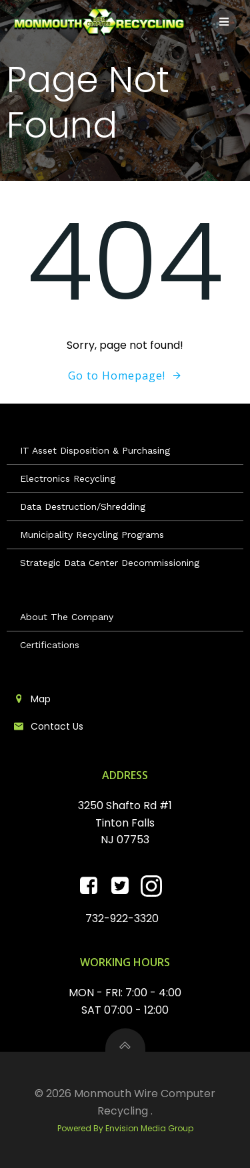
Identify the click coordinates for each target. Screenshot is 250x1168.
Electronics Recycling (67, 478)
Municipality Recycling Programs (92, 534)
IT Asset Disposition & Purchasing (95, 450)
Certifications (49, 644)
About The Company (66, 616)
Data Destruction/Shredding (82, 506)
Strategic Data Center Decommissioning (109, 562)
